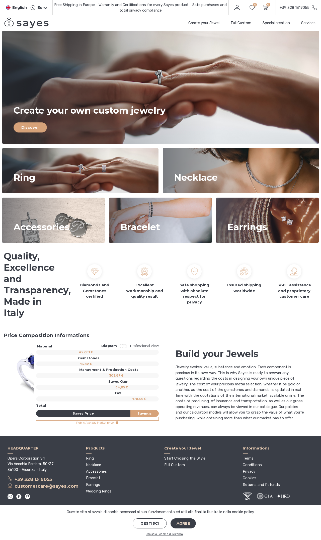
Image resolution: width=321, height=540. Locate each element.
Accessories (96, 471)
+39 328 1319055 (30, 479)
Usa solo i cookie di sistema (164, 534)
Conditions (252, 465)
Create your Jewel (203, 23)
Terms (248, 458)
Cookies (249, 478)
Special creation (276, 23)
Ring (90, 458)
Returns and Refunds (261, 484)
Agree (183, 523)
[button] (16, 8)
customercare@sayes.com (43, 486)
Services (308, 23)
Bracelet (93, 478)
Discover (30, 127)
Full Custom (241, 23)
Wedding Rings (99, 491)
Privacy (249, 471)
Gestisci (149, 523)
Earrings (93, 484)
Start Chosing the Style (184, 458)
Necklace (93, 465)
